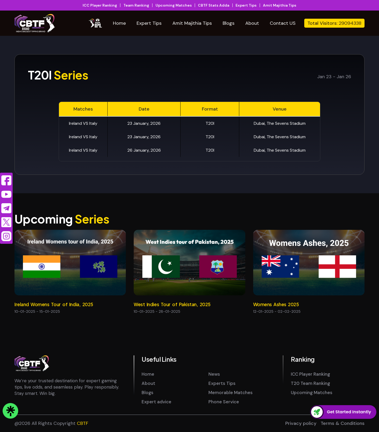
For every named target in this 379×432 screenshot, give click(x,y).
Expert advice (156, 402)
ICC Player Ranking (100, 5)
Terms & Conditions (343, 423)
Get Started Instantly (349, 412)
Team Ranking (136, 5)
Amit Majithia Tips (279, 5)
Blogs (229, 23)
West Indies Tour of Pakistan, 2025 (172, 304)
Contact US (283, 23)
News (214, 374)
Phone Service (223, 402)
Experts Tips (222, 383)
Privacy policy (300, 423)
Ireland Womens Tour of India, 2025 (53, 304)
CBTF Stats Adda (213, 5)
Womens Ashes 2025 (276, 304)
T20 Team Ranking (310, 383)
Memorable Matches (230, 392)
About (252, 23)
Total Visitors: (334, 23)
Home (119, 23)
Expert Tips (246, 5)
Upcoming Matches (174, 5)
